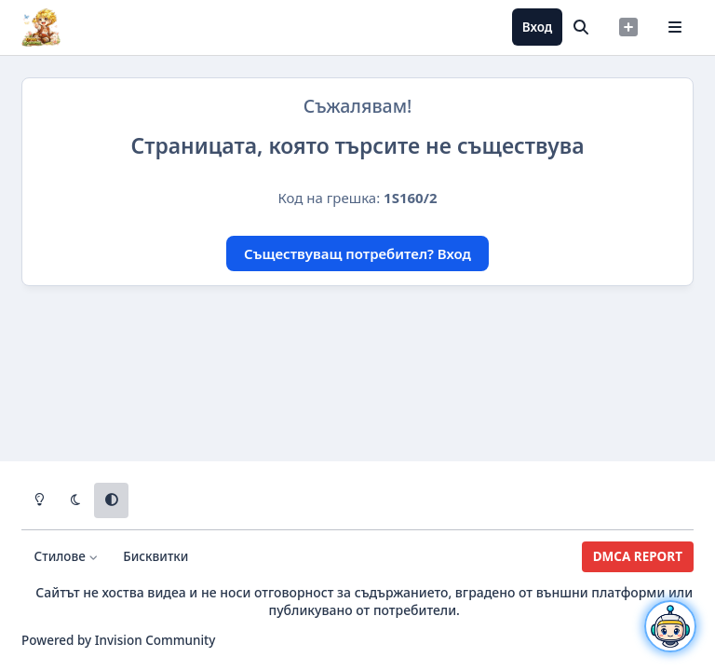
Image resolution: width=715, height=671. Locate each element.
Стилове (66, 556)
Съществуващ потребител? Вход (357, 253)
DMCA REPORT (637, 556)
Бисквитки (155, 556)
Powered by (118, 640)
